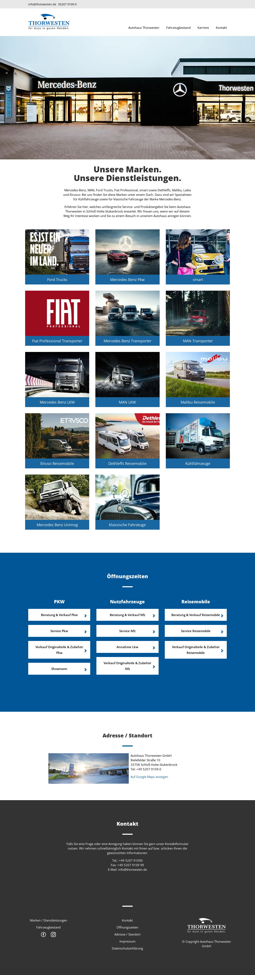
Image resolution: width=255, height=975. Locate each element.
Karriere (203, 28)
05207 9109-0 (67, 4)
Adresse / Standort (127, 934)
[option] (127, 97)
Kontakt (221, 28)
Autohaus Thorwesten (143, 28)
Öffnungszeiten (127, 927)
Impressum (127, 941)
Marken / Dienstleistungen (48, 920)
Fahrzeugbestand (178, 28)
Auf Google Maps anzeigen (149, 777)
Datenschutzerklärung (127, 948)
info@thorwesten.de (42, 4)
